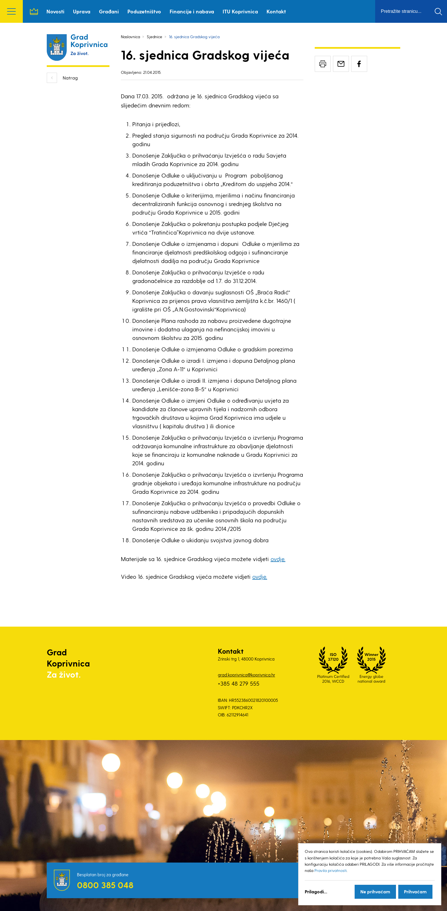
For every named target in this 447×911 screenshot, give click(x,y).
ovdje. (278, 558)
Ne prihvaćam (375, 891)
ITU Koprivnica (240, 11)
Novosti (55, 11)
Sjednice (154, 36)
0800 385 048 (105, 885)
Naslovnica (34, 11)
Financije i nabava (192, 11)
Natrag (70, 77)
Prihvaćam (415, 891)
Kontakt (276, 11)
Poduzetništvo (144, 11)
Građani (109, 11)
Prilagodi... (316, 891)
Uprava (81, 11)
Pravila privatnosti (330, 870)
